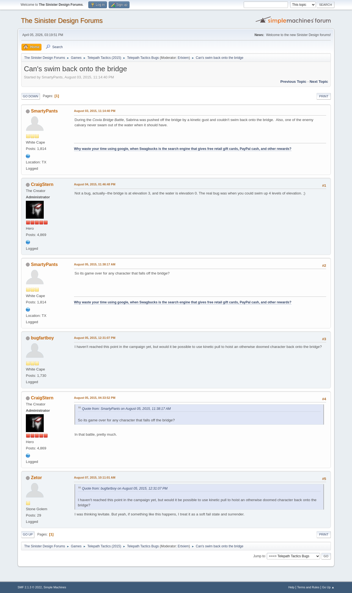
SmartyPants (44, 111)
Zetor (36, 477)
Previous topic (293, 81)
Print (323, 96)
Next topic (319, 81)
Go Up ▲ (328, 587)
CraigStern (42, 184)
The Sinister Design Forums (62, 20)
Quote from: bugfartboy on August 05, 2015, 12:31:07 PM (124, 488)
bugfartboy (42, 338)
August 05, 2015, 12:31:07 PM (94, 337)
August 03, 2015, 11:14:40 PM (94, 110)
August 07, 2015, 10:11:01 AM (95, 477)
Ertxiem (183, 58)
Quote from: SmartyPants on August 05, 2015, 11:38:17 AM (126, 409)
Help (291, 587)
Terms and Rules (308, 587)
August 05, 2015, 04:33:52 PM (94, 397)
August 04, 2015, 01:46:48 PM (94, 184)
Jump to (259, 556)
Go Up (28, 534)
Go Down (30, 96)
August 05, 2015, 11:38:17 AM (95, 264)
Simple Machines (54, 587)
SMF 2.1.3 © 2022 (30, 587)
